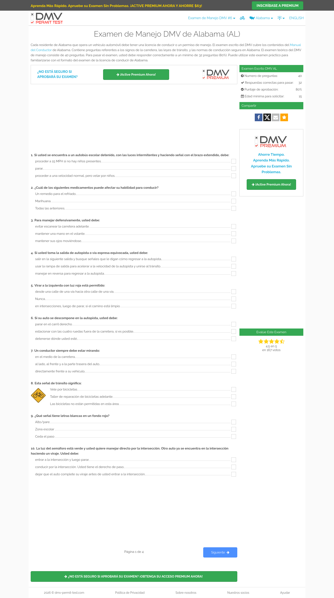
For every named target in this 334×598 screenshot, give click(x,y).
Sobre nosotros (186, 592)
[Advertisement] (134, 116)
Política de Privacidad (129, 592)
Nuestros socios (238, 592)
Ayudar (285, 592)
